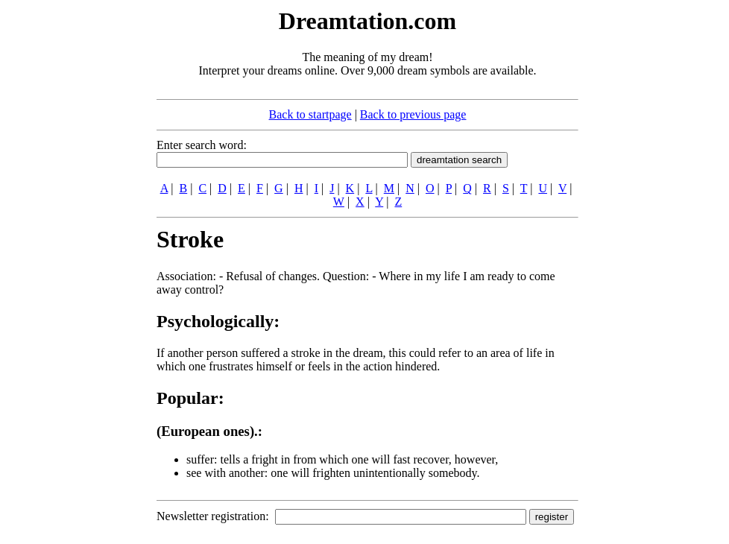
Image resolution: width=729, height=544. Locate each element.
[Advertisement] (65, 229)
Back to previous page (413, 114)
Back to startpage (310, 114)
